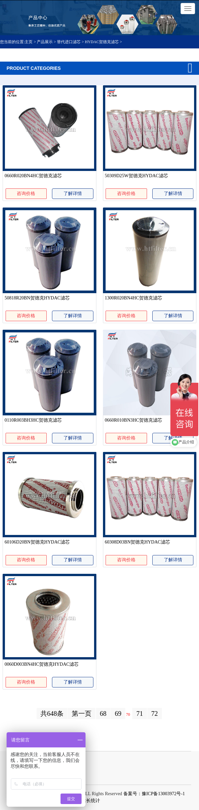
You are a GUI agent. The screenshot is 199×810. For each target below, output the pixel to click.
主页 (29, 42)
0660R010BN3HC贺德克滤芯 (133, 420)
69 (118, 713)
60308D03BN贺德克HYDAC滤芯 (137, 542)
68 (103, 713)
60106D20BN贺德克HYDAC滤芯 (37, 542)
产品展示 (45, 42)
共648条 (51, 713)
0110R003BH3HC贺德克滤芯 (33, 420)
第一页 (81, 713)
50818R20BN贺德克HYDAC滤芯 (37, 297)
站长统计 (91, 800)
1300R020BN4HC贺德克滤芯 (133, 297)
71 (139, 713)
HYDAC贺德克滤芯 (102, 42)
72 (154, 713)
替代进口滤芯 (69, 42)
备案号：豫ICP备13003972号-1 (154, 793)
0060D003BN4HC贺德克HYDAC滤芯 (42, 664)
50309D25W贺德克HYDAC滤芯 (136, 175)
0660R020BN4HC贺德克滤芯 (33, 175)
